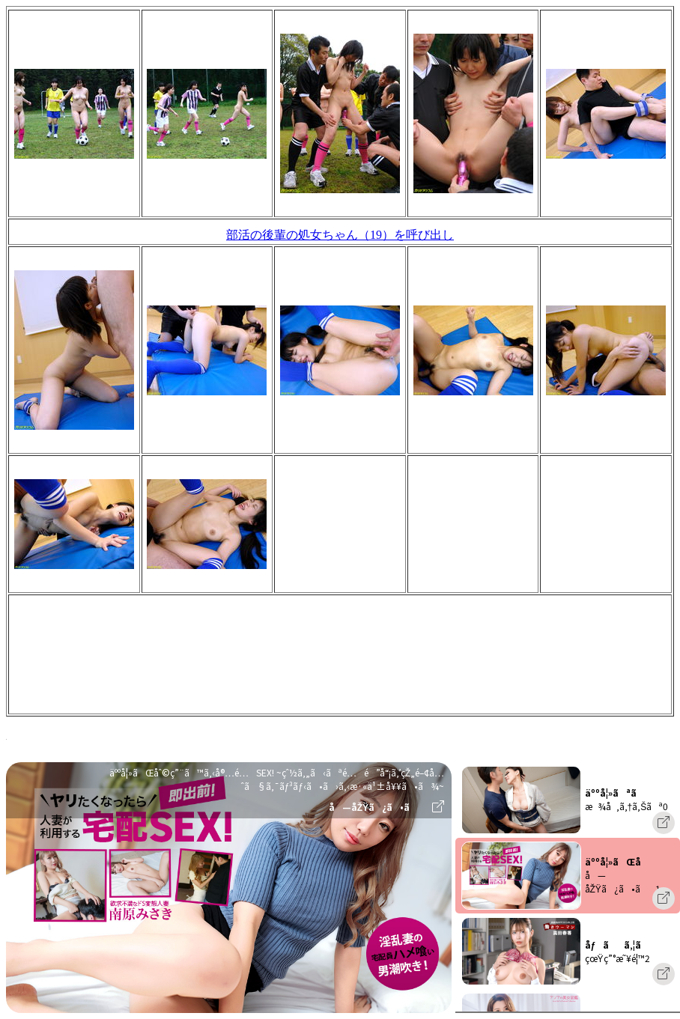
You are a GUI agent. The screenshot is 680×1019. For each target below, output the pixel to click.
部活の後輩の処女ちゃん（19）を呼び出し (340, 234)
